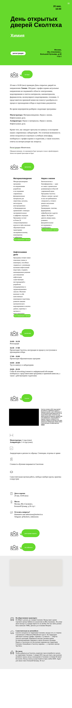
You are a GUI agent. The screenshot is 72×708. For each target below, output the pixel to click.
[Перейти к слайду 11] (36, 520)
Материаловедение (22, 178)
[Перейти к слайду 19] (49, 520)
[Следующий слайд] (68, 510)
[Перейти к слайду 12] (38, 520)
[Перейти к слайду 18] (47, 520)
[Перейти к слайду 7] (30, 520)
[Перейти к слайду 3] (24, 520)
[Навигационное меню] (69, 3)
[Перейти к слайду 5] (27, 520)
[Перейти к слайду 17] (46, 520)
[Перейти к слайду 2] (22, 520)
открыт (43, 437)
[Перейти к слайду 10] (35, 520)
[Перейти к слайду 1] (21, 520)
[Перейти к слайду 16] (44, 520)
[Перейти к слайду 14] (41, 520)
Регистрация (15, 147)
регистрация (18, 53)
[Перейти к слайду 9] (33, 520)
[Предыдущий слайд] (3, 510)
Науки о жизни (48, 178)
